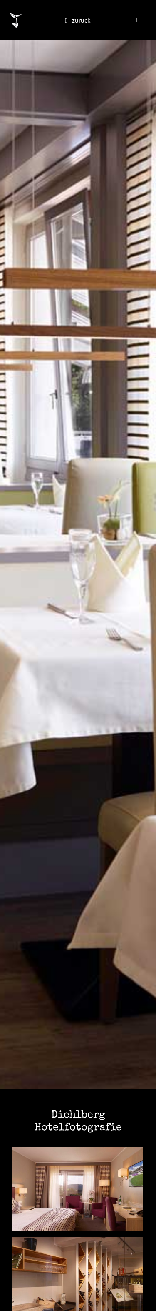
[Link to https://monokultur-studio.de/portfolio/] (66, 21)
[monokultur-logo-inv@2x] (15, 16)
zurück (81, 20)
